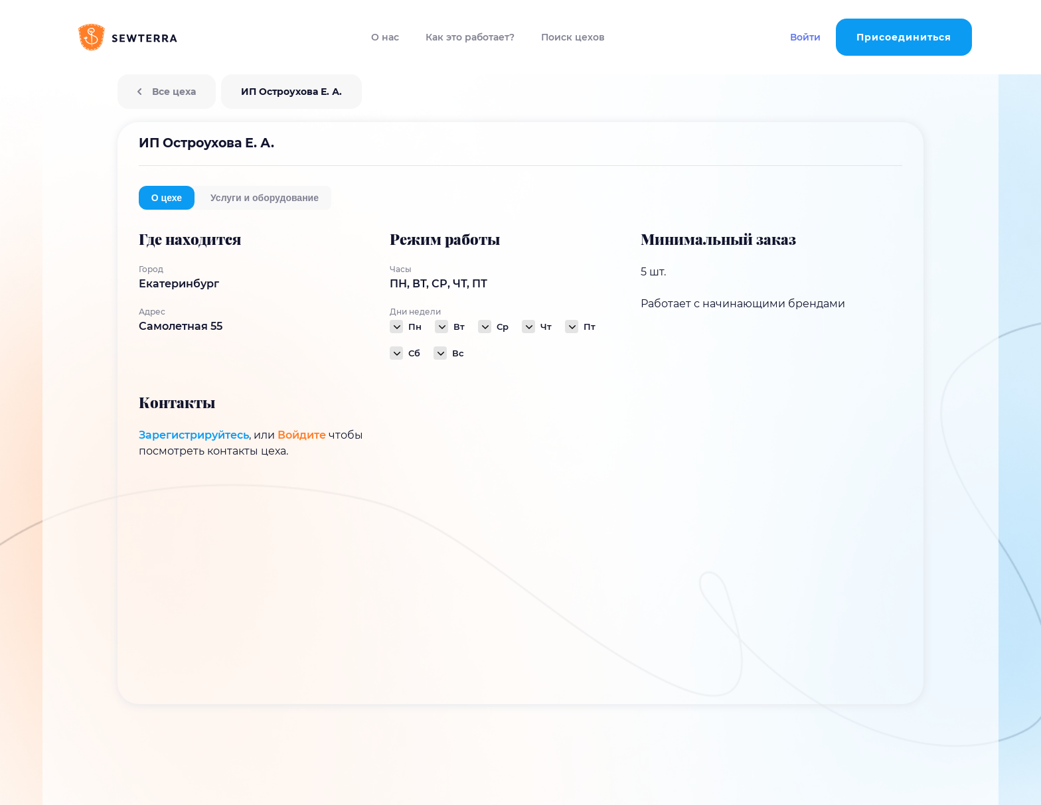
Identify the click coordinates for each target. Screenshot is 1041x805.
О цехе (166, 197)
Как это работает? (470, 37)
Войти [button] (805, 37)
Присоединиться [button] (903, 37)
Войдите (302, 435)
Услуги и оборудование (264, 197)
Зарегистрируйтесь (194, 435)
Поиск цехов (573, 37)
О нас (385, 37)
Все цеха (166, 92)
